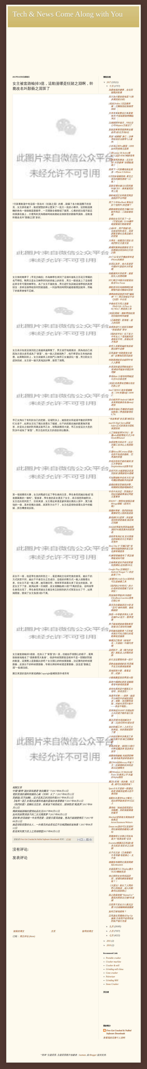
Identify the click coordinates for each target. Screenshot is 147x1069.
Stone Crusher (112, 984)
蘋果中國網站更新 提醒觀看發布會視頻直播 (121, 683)
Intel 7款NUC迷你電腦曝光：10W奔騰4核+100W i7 (121, 393)
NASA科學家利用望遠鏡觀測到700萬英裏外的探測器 (121, 530)
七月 (111, 935)
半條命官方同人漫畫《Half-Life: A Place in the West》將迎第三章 (120, 306)
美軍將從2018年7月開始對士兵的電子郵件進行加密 (121, 713)
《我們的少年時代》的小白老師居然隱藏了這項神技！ (121, 588)
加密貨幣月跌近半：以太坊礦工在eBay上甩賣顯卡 (121, 445)
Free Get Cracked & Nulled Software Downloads (118, 1032)
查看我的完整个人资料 (114, 1038)
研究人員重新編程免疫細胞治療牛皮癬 (121, 347)
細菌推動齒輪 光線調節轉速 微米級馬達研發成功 (121, 756)
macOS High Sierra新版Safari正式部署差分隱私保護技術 (121, 426)
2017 (109, 82)
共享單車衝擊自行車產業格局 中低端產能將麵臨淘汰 (121, 116)
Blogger (92, 1055)
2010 (109, 945)
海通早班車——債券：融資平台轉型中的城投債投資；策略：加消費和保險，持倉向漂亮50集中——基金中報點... (121, 701)
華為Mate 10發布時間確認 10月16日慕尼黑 (121, 377)
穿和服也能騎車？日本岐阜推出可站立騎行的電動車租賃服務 (121, 633)
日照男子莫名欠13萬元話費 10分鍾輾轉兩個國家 (121, 905)
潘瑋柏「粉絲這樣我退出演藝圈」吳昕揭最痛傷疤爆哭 (121, 810)
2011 (109, 941)
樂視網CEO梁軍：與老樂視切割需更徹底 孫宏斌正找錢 (121, 520)
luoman (82, 1055)
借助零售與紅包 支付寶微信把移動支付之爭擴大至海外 (121, 539)
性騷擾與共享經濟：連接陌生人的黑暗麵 (121, 274)
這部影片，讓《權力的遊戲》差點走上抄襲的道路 (121, 653)
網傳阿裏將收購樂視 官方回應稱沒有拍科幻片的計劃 (121, 250)
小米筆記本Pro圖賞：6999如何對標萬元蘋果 (121, 147)
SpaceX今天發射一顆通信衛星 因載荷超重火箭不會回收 (121, 791)
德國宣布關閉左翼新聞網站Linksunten (121, 863)
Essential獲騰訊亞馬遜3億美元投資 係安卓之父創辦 (121, 846)
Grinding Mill (112, 980)
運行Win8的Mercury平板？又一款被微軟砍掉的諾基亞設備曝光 (121, 765)
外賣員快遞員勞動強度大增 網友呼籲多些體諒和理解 (121, 369)
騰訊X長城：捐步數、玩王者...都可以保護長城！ (121, 782)
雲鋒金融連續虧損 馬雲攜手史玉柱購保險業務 (121, 665)
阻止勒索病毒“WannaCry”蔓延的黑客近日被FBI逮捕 (121, 898)
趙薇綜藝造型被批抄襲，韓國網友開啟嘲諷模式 (121, 485)
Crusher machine (113, 962)
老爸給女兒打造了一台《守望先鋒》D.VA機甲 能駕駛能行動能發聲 (121, 221)
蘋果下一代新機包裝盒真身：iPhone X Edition (121, 170)
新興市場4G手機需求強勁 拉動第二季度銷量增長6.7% (121, 412)
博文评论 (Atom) (27, 936)
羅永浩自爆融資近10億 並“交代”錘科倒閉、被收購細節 (121, 607)
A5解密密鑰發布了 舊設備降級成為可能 (121, 556)
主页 (53, 931)
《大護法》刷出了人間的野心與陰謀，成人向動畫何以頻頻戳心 (121, 888)
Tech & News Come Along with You (68, 14)
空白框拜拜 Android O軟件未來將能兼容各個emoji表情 (121, 402)
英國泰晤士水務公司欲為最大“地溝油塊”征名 (121, 837)
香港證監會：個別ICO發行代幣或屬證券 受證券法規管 (121, 749)
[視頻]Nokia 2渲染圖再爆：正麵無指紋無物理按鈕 (121, 106)
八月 (111, 931)
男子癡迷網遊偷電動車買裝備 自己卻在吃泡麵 (121, 625)
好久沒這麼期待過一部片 (121, 659)
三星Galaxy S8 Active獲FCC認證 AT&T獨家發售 (121, 154)
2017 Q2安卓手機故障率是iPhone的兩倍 (121, 258)
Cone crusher (112, 973)
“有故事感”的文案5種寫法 (121, 419)
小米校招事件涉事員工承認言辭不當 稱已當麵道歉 (121, 739)
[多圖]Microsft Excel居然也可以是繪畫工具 (121, 580)
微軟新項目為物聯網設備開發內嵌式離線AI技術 (121, 288)
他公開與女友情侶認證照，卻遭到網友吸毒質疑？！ (121, 878)
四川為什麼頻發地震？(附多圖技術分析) (121, 98)
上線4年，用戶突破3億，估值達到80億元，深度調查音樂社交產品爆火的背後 (121, 232)
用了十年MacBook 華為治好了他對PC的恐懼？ (121, 203)
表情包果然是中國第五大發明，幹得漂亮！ (121, 690)
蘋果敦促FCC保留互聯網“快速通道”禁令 (121, 328)
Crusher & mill (112, 965)
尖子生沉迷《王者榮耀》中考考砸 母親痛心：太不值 (121, 855)
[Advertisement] (73, 49)
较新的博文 (18, 931)
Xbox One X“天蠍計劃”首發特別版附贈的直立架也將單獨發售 (121, 549)
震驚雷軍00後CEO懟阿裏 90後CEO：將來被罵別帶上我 (121, 188)
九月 (111, 926)
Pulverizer (110, 976)
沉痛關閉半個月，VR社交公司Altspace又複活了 (121, 124)
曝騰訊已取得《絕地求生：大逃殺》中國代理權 (121, 643)
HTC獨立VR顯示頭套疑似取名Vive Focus (121, 281)
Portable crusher (113, 958)
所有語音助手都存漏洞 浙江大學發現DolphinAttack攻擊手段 (121, 464)
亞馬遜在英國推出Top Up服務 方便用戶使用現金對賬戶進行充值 (121, 918)
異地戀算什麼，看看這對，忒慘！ (120, 672)
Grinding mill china (114, 969)
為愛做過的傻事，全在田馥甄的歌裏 (121, 91)
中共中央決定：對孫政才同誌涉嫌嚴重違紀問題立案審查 (121, 494)
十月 (111, 86)
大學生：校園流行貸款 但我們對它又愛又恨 (121, 241)
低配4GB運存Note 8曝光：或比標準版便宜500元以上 (121, 801)
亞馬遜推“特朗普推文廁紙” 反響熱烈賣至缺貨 (120, 354)
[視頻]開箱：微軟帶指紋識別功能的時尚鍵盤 (121, 314)
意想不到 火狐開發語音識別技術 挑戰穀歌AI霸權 (121, 472)
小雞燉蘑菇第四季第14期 (121, 677)
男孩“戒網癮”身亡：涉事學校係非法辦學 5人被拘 (121, 139)
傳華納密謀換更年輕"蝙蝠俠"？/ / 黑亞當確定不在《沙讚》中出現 (121, 297)
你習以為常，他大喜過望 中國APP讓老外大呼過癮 (121, 266)
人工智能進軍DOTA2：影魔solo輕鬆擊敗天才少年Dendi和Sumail (121, 435)
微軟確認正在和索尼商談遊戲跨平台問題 (121, 196)
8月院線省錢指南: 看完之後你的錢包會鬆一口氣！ (121, 179)
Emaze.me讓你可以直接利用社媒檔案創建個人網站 (121, 829)
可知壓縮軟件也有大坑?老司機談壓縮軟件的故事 (121, 479)
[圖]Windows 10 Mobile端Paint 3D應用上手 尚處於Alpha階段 (121, 775)
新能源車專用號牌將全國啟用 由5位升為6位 (121, 130)
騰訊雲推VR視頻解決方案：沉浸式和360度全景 (121, 721)
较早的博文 (87, 931)
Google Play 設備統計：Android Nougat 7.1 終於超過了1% (121, 572)
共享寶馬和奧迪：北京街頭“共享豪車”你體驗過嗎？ (121, 162)
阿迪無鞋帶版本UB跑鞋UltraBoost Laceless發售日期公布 (121, 598)
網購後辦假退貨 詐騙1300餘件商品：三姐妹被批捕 (121, 212)
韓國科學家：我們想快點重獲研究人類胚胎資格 (121, 511)
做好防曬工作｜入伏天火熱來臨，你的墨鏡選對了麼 (121, 729)
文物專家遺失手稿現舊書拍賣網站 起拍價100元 (121, 563)
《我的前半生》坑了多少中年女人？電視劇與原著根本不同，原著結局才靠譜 (121, 338)
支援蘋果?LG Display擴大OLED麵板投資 (121, 870)
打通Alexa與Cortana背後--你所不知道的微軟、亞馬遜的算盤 (121, 454)
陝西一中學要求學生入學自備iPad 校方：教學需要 (121, 617)
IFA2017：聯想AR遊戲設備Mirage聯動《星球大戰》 (121, 504)
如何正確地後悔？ (117, 911)
